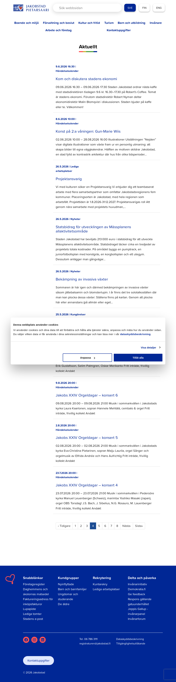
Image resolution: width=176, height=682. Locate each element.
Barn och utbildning (131, 23)
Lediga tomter (32, 614)
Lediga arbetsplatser (106, 589)
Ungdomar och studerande (68, 596)
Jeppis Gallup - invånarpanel (138, 611)
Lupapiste (29, 609)
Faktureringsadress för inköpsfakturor (38, 601)
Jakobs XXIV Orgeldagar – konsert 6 (87, 395)
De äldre (63, 604)
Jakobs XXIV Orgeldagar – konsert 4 (87, 485)
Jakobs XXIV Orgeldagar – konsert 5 (87, 437)
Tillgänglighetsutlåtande (130, 643)
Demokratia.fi (137, 589)
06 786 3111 (90, 639)
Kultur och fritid (89, 23)
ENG (159, 8)
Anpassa (87, 357)
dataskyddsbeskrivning (135, 334)
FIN (144, 8)
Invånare (156, 23)
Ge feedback (136, 594)
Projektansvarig (69, 178)
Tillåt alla (138, 357)
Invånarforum (137, 619)
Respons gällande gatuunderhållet (139, 601)
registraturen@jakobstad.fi (95, 643)
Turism (109, 23)
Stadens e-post (33, 619)
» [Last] (139, 526)
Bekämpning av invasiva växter (82, 279)
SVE (130, 8)
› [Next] (126, 526)
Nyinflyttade (66, 584)
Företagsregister (34, 584)
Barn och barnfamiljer (72, 589)
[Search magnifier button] (113, 7)
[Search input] (84, 7)
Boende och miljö (26, 23)
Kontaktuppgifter (119, 30)
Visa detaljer (148, 347)
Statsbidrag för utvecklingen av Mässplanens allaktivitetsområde (93, 229)
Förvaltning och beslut (58, 23)
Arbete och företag (58, 30)
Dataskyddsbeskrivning (130, 639)
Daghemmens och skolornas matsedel (36, 591)
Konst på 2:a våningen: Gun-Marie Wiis (88, 131)
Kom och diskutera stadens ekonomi (86, 78)
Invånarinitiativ (137, 584)
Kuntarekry (100, 584)
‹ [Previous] (64, 526)
